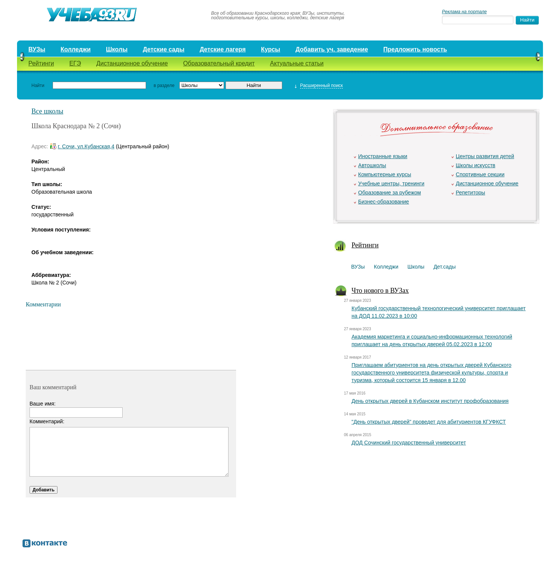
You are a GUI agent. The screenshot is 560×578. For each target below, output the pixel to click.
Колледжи (76, 49)
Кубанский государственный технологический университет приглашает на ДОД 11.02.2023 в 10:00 (439, 312)
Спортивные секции (480, 174)
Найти (37, 85)
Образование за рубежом (389, 193)
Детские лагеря (223, 49)
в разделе (164, 85)
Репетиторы (470, 193)
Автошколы (372, 165)
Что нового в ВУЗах (380, 290)
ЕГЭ (75, 63)
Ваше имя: (43, 404)
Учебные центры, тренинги (391, 183)
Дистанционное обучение (132, 63)
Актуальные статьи (297, 63)
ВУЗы (36, 49)
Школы (117, 49)
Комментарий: (47, 421)
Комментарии (43, 304)
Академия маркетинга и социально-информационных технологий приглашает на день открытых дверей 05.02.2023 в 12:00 (432, 340)
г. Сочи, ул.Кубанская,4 (86, 146)
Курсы (270, 49)
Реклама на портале (464, 11)
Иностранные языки (383, 156)
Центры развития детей (485, 156)
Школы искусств (476, 165)
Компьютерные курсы (384, 174)
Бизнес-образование (383, 202)
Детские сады (163, 49)
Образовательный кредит (219, 63)
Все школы (47, 111)
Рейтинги (41, 63)
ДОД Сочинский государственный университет (409, 443)
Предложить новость (415, 49)
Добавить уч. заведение (332, 49)
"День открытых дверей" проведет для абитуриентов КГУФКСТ (429, 422)
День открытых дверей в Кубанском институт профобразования (430, 401)
